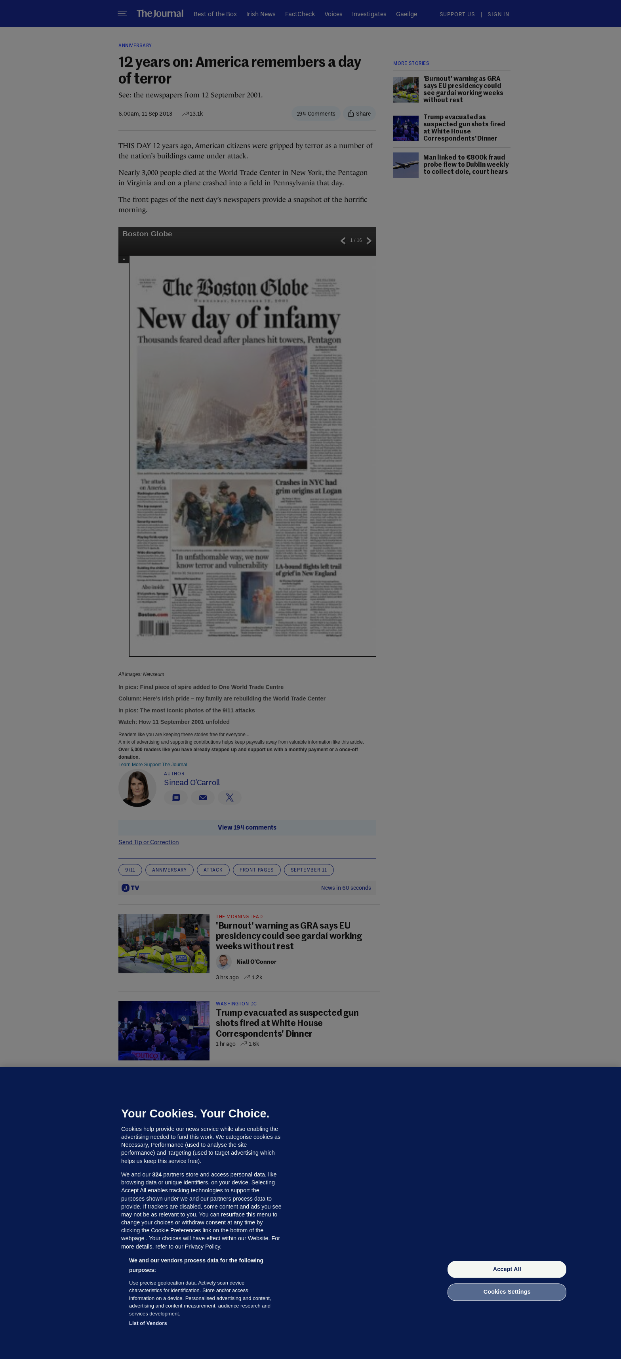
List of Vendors (148, 1323)
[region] (310, 1213)
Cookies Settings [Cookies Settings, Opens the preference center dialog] (507, 1292)
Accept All (507, 1269)
